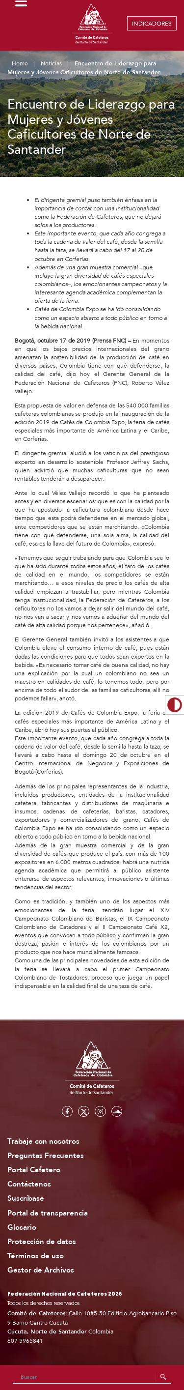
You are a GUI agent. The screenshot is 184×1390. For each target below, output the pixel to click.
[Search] (92, 1377)
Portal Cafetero (33, 1170)
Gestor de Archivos (40, 1270)
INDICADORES (152, 24)
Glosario (21, 1227)
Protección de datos (41, 1242)
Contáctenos (29, 1184)
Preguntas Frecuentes (45, 1156)
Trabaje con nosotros (43, 1141)
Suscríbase (25, 1198)
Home (20, 63)
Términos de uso (35, 1256)
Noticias (51, 63)
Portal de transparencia (47, 1213)
